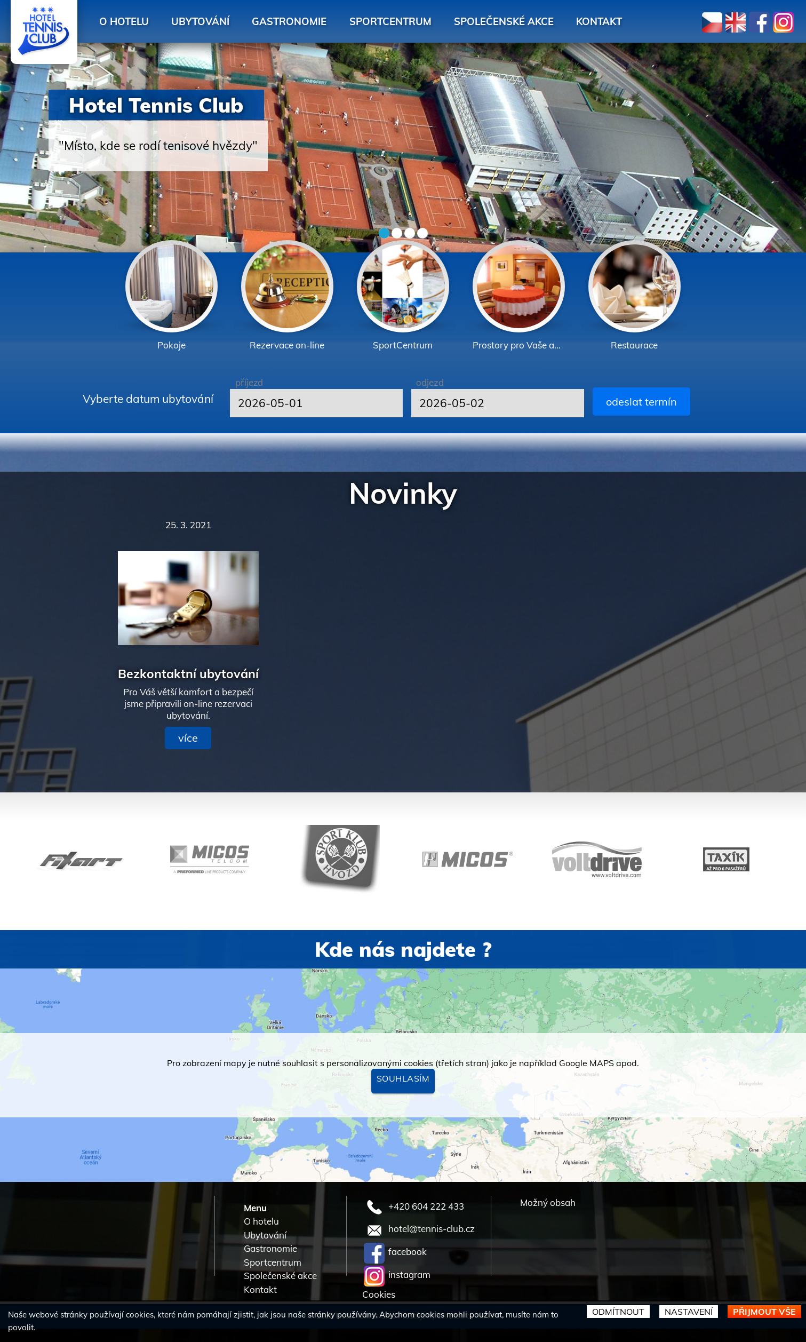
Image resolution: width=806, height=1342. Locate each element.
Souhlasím (403, 1078)
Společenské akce (544, 21)
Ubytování (214, 21)
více (188, 737)
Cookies (378, 1294)
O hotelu (129, 21)
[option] (171, 296)
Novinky (403, 493)
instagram (397, 1274)
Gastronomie (312, 21)
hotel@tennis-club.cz (419, 1228)
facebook (395, 1251)
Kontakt (649, 21)
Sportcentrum (422, 21)
